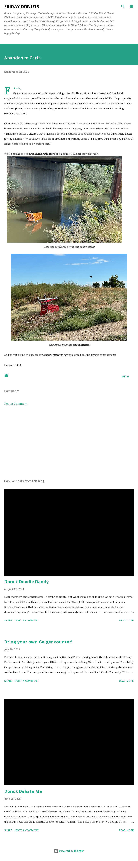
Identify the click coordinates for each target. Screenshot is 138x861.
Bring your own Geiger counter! (38, 642)
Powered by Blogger (69, 851)
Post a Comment (15, 403)
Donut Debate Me (23, 791)
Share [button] (125, 376)
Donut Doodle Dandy (26, 581)
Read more (126, 620)
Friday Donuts (21, 6)
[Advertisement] (69, 442)
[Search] (123, 6)
